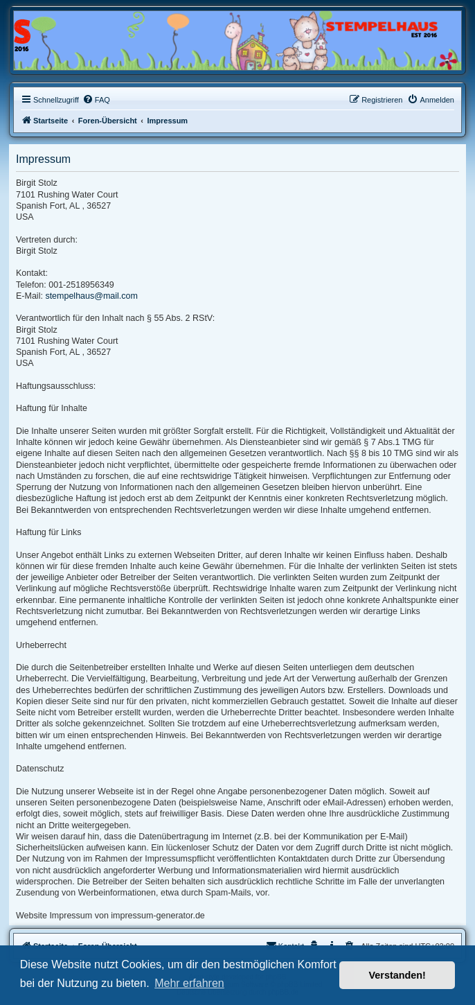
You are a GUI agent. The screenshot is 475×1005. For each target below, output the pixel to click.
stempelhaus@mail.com (91, 296)
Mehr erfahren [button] (189, 983)
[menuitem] (96, 99)
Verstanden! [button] (397, 975)
